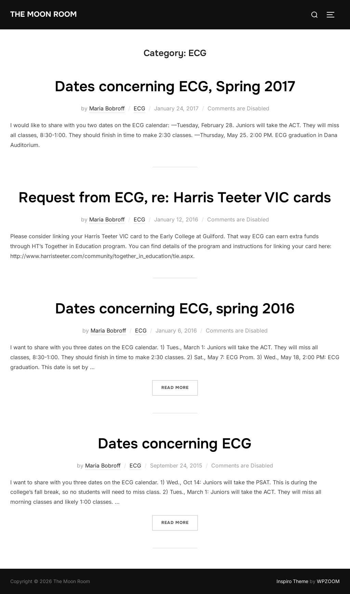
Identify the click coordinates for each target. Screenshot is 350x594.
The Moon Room (43, 14)
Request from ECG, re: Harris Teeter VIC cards (174, 197)
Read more (179, 387)
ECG (139, 108)
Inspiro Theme (292, 581)
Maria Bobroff (107, 108)
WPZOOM (328, 581)
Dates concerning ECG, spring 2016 (175, 308)
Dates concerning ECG (175, 443)
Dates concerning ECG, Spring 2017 (175, 86)
